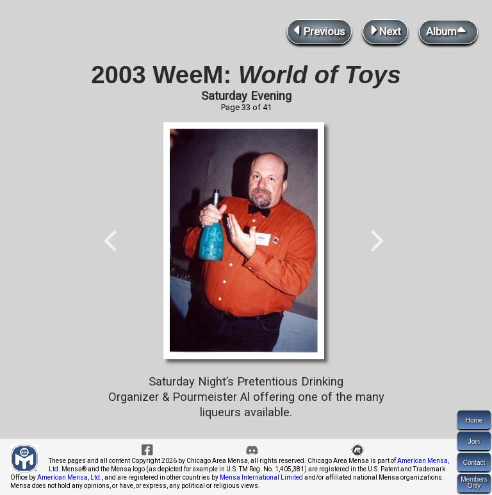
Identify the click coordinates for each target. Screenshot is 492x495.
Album (448, 31)
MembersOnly (474, 482)
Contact (474, 462)
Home (474, 420)
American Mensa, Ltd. (69, 477)
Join (474, 441)
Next (385, 30)
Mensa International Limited (261, 477)
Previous (319, 30)
